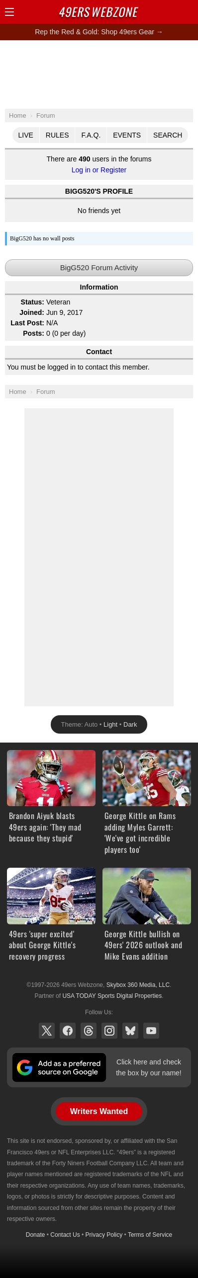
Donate (35, 1234)
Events (127, 135)
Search (167, 135)
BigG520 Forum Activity (99, 267)
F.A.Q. (90, 135)
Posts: (33, 333)
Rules (57, 135)
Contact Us (65, 1234)
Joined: (31, 312)
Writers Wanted (99, 1111)
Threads (89, 1031)
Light (110, 724)
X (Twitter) (47, 1031)
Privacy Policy (104, 1234)
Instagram (109, 1031)
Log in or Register (99, 170)
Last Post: (27, 323)
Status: (32, 302)
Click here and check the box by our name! (149, 1067)
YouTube (151, 1031)
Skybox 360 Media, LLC (138, 984)
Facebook (68, 1031)
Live (25, 135)
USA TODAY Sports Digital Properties (112, 995)
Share (188, 12)
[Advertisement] (99, 74)
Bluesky (130, 1031)
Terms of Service (150, 1234)
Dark (130, 724)
